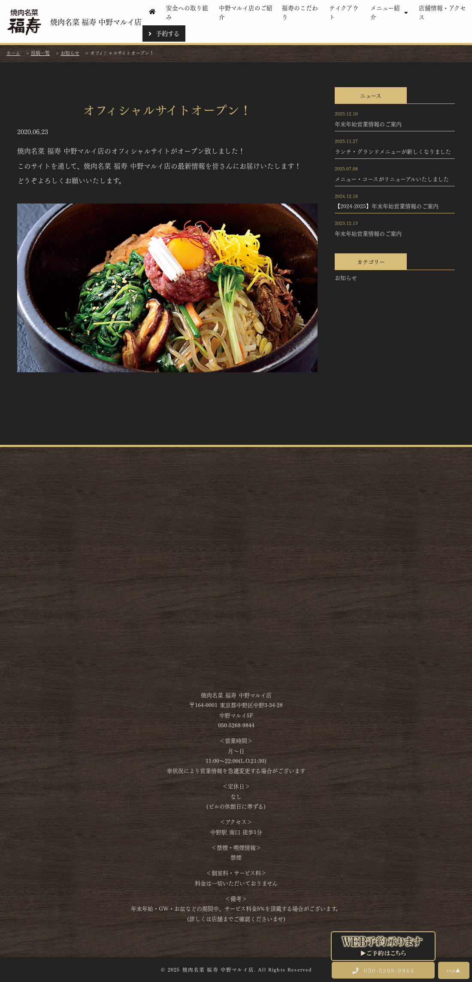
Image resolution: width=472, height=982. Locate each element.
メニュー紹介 (390, 12)
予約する (163, 33)
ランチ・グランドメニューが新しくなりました (393, 151)
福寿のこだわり (300, 12)
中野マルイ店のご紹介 (245, 12)
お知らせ (346, 277)
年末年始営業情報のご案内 (368, 123)
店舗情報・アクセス (442, 12)
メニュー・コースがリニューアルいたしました (392, 178)
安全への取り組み (187, 12)
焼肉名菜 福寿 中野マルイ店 (74, 21)
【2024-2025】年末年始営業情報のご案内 (387, 205)
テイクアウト (344, 12)
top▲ (454, 970)
